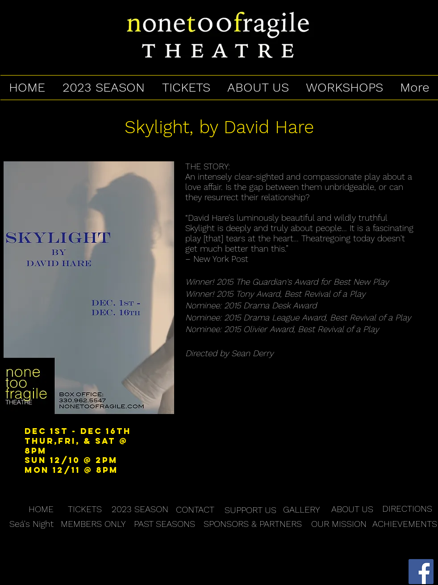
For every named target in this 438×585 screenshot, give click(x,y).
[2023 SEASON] (140, 509)
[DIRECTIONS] (407, 509)
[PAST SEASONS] (164, 524)
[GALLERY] (301, 509)
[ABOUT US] (352, 509)
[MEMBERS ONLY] (93, 524)
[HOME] (41, 509)
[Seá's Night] (31, 524)
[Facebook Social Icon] (421, 571)
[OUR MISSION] (339, 524)
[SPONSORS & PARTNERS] (252, 524)
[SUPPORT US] (250, 510)
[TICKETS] (84, 509)
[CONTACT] (195, 509)
